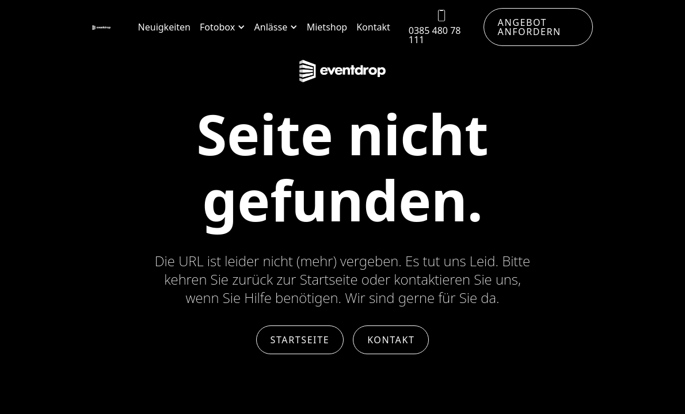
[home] (101, 27)
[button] (222, 27)
